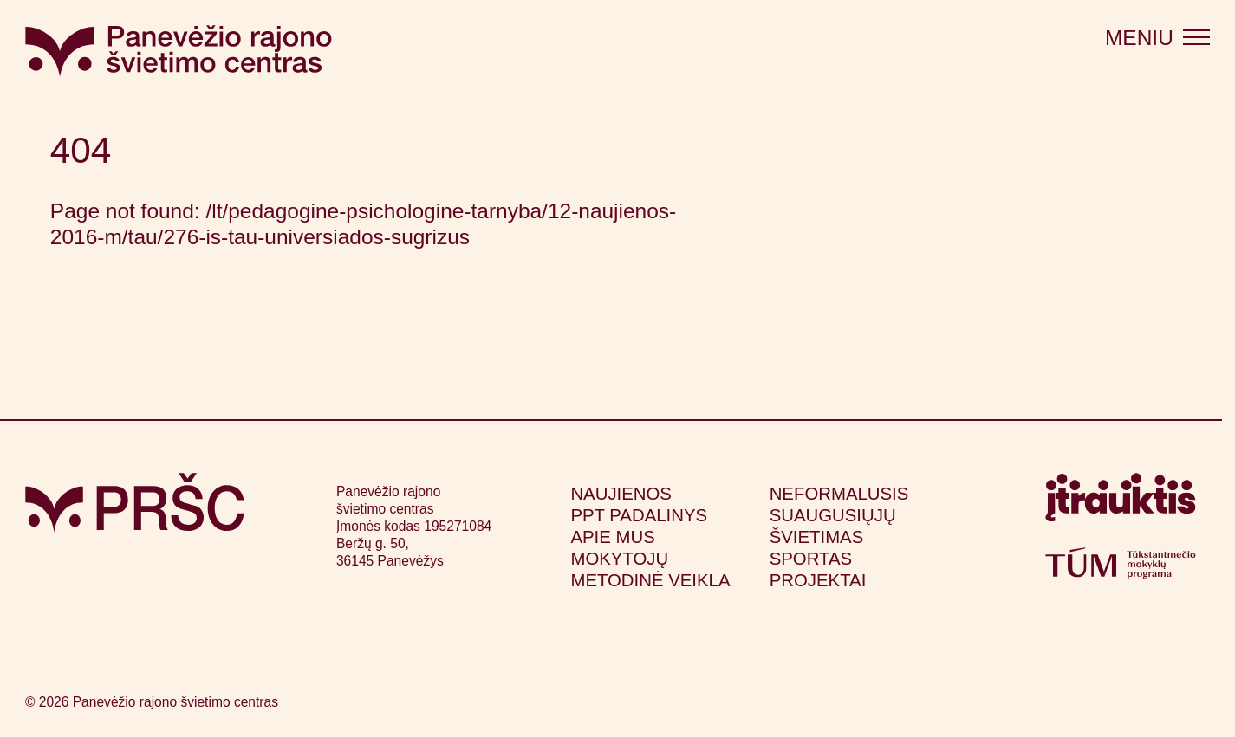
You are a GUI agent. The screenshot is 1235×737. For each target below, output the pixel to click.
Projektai (818, 580)
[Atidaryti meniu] (1157, 37)
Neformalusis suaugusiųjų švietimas (839, 515)
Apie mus (612, 536)
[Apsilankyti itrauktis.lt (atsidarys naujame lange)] (1120, 503)
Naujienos (621, 493)
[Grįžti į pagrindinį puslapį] (134, 503)
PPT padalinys (638, 515)
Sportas (811, 558)
